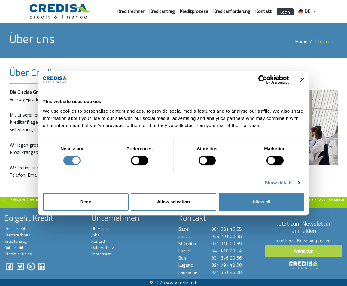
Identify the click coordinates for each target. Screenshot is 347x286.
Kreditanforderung (231, 11)
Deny (85, 201)
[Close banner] (302, 80)
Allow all (261, 201)
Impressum (101, 254)
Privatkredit (15, 228)
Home (301, 41)
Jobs (95, 235)
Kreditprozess (194, 11)
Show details (279, 182)
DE (305, 11)
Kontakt (263, 11)
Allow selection (173, 201)
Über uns (99, 228)
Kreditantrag (162, 11)
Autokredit (14, 247)
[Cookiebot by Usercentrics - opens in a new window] (262, 79)
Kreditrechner (130, 11)
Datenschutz (102, 247)
